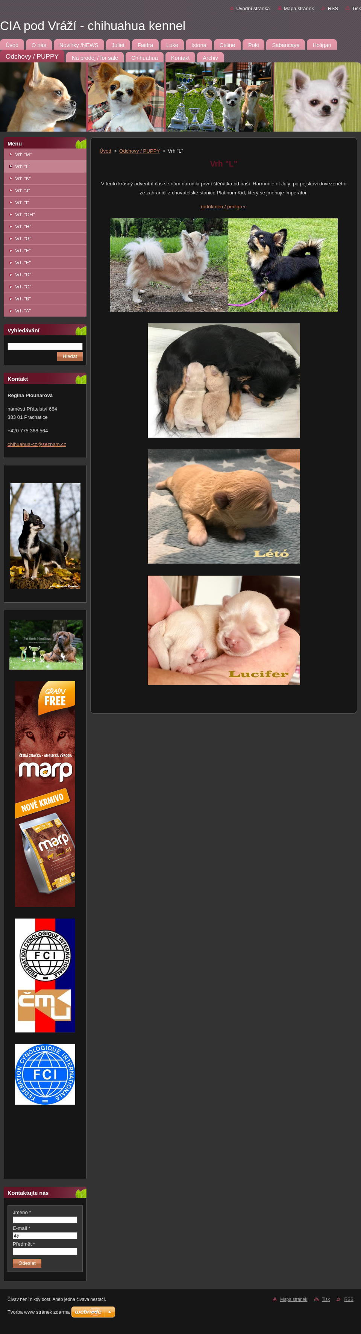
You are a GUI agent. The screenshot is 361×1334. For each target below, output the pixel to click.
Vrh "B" (23, 299)
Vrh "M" (23, 154)
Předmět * (24, 1244)
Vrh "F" (22, 250)
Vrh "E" (23, 262)
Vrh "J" (22, 190)
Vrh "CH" (25, 214)
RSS (333, 8)
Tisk (356, 8)
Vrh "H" (23, 226)
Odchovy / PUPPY (139, 151)
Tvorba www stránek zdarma (39, 1312)
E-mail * (21, 1228)
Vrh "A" (23, 311)
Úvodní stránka (253, 8)
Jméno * (22, 1212)
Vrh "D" (23, 274)
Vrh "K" (23, 178)
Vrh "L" (22, 166)
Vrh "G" (23, 238)
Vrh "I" (22, 202)
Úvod (105, 151)
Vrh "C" (23, 287)
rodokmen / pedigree (224, 206)
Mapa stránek (299, 8)
